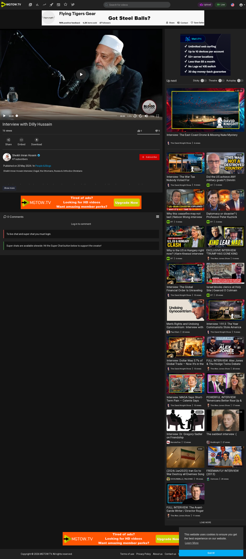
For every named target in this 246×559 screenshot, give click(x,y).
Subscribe (149, 157)
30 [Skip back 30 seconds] (135, 116)
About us (158, 554)
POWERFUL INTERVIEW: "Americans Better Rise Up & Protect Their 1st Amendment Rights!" (225, 402)
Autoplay (231, 80)
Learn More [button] (192, 543)
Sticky (196, 80)
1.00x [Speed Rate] (129, 116)
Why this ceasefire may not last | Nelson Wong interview (184, 215)
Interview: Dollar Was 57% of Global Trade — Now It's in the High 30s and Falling (185, 364)
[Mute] (146, 116)
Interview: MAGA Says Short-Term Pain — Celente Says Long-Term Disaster (185, 401)
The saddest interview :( (221, 434)
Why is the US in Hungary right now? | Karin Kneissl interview (185, 252)
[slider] (67, 115)
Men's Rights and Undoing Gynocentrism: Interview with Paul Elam (185, 327)
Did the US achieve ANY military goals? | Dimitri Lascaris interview (221, 180)
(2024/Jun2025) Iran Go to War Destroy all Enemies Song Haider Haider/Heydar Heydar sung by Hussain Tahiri (185, 475)
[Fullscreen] (157, 116)
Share (9, 142)
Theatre (213, 80)
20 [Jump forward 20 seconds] (140, 116)
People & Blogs (43, 166)
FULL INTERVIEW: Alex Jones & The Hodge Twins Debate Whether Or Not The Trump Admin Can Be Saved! (224, 365)
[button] (232, 4)
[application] (81, 74)
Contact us (170, 554)
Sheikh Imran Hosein (26, 155)
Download (38, 142)
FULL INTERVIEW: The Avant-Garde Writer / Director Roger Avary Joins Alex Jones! (185, 511)
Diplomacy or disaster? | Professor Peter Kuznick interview (221, 217)
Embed (22, 142)
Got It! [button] (211, 553)
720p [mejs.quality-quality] (152, 116)
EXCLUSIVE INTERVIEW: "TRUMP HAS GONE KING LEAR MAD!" (222, 254)
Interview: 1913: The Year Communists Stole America (223, 325)
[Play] (4, 116)
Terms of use (127, 554)
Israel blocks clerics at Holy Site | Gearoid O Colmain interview (223, 290)
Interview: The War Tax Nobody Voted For (181, 178)
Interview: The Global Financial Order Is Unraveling (184, 288)
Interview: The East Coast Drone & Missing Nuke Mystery (202, 135)
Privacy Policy (143, 554)
